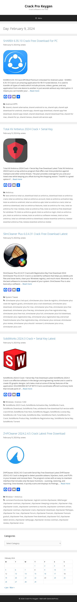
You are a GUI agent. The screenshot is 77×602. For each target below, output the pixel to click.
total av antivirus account (34, 199)
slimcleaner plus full (34, 313)
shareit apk (53, 107)
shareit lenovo (26, 117)
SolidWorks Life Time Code (14, 415)
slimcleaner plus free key (23, 310)
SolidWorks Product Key (19, 418)
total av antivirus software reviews (42, 215)
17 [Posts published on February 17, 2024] (55, 574)
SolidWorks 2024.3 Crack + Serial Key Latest (29, 338)
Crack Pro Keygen (38, 6)
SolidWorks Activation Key (37, 405)
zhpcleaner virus (17, 523)
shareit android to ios (38, 107)
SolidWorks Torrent (11, 421)
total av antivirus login (46, 212)
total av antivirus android (14, 202)
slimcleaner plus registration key (17, 317)
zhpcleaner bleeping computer (45, 503)
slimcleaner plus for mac (23, 307)
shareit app (28, 110)
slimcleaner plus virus (53, 323)
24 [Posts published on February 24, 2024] (55, 578)
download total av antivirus (36, 195)
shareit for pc (13, 117)
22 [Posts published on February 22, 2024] (35, 578)
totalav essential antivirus (54, 218)
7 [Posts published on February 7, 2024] (25, 570)
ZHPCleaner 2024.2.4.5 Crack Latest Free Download (34, 433)
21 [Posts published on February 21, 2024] (25, 578)
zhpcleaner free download (35, 516)
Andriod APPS (11, 104)
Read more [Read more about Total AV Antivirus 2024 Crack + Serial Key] (17, 179)
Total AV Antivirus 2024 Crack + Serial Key (28, 129)
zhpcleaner (26, 503)
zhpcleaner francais (44, 513)
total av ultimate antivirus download (27, 218)
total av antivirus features (31, 205)
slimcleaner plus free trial (14, 313)
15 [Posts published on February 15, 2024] (35, 574)
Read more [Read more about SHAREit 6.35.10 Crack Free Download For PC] (34, 91)
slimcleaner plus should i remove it (29, 323)
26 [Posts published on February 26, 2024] (6, 582)
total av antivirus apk (35, 202)
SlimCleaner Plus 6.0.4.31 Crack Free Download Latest (35, 234)
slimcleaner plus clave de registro (43, 300)
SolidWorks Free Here (23, 412)
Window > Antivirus (14, 496)
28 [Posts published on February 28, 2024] (25, 582)
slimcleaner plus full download (57, 313)
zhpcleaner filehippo (64, 510)
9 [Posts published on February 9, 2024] (44, 570)
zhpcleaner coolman (11, 510)
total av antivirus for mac (54, 205)
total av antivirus (16, 199)
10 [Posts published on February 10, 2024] (55, 570)
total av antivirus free (34, 209)
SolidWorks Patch (49, 415)
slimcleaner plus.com (12, 326)
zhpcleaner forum (28, 513)
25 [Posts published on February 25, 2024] (64, 578)
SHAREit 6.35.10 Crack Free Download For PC (30, 41)
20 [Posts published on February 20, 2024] (16, 578)
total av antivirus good (26, 212)
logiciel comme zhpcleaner (45, 500)
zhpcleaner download (45, 510)
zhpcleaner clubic (10, 506)
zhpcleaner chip (65, 503)
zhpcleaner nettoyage (24, 520)
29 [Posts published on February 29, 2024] (35, 582)
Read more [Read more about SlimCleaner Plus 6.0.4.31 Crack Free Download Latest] (27, 284)
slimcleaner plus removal (50, 320)
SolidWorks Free (30, 408)
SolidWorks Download (12, 408)
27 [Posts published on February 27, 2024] (16, 582)
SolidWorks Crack (56, 405)
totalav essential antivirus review (37, 222)
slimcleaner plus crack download (37, 303)
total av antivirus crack (54, 202)
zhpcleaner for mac (11, 513)
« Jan (6, 587)
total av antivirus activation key (59, 199)
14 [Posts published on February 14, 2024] (25, 574)
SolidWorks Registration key (42, 418)
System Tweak (12, 297)
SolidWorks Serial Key (64, 418)
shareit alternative (20, 107)
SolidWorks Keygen (41, 412)
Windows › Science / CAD (16, 402)
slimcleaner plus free (43, 307)
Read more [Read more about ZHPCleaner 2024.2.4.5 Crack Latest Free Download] (65, 483)
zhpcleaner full (53, 516)
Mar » (12, 587)
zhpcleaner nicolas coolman (46, 520)
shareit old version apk (42, 117)
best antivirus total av (15, 195)
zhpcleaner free (16, 516)
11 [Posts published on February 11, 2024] (64, 570)
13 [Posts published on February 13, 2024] (16, 574)
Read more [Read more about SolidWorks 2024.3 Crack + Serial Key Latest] (27, 388)
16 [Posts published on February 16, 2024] (45, 574)
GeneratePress (52, 598)
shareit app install (20, 114)
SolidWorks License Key (60, 412)
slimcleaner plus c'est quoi (17, 300)
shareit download (36, 114)
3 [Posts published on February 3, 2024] (54, 566)
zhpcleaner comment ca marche (32, 506)
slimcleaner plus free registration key (50, 310)
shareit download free (54, 114)
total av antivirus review (17, 215)
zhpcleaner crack (28, 510)
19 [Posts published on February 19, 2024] (6, 578)
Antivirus (9, 192)
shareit (9, 107)
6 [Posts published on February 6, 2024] (15, 570)
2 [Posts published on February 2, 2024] (44, 566)
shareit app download (43, 110)
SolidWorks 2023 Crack (15, 405)
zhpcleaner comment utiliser (59, 506)
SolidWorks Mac (34, 415)
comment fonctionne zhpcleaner (19, 500)
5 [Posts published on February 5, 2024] (5, 570)
